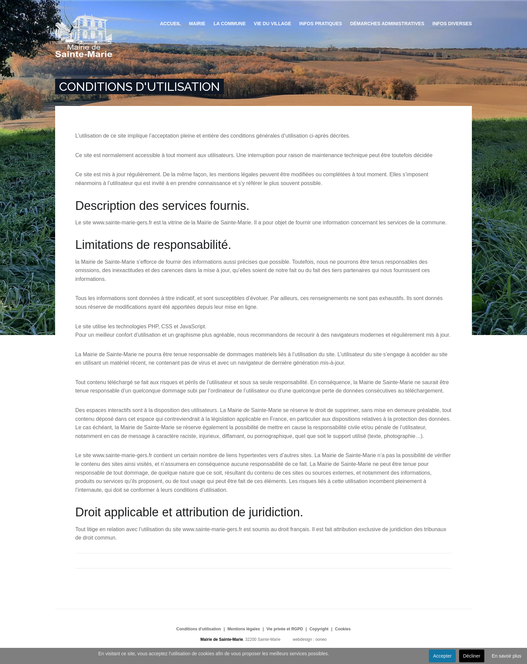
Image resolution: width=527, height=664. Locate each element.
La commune (229, 23)
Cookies (343, 629)
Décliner (471, 656)
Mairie (197, 23)
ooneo (320, 639)
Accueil (170, 23)
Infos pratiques (320, 23)
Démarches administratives (387, 23)
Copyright (319, 629)
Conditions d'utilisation (198, 629)
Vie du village (272, 23)
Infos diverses (452, 23)
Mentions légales (244, 629)
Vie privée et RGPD (285, 629)
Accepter (442, 656)
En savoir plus (506, 656)
